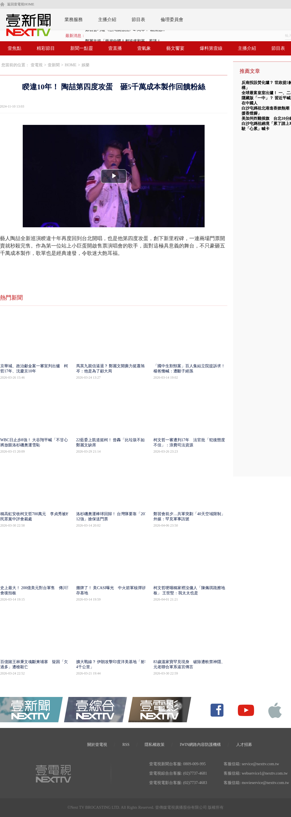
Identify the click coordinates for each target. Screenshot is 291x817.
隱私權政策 (155, 744)
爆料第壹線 (211, 48)
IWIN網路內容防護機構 (200, 744)
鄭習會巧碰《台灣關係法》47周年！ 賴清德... (125, 36)
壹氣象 (144, 48)
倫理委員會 (172, 19)
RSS (126, 744)
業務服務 (74, 19)
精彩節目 (46, 48)
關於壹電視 (97, 744)
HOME (70, 65)
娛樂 (86, 65)
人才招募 (244, 744)
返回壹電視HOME (20, 4)
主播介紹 (107, 19)
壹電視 (37, 65)
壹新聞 (54, 65)
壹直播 (115, 48)
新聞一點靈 (81, 48)
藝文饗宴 (175, 48)
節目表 (138, 19)
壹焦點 (14, 48)
